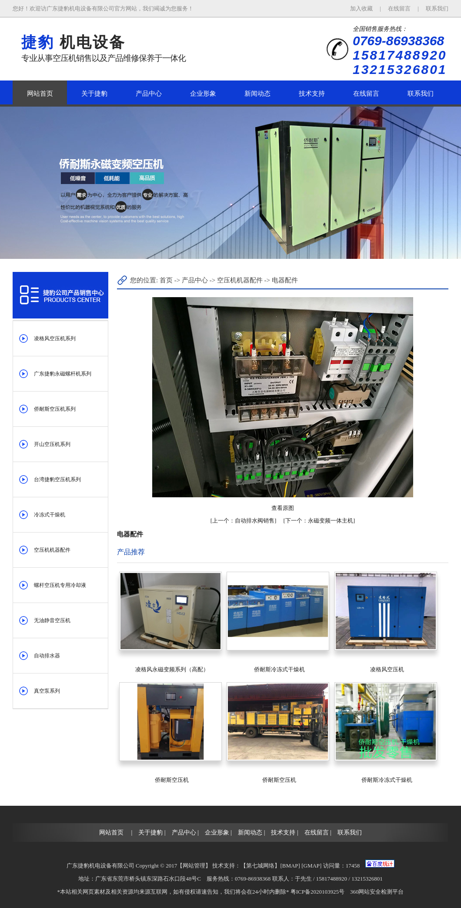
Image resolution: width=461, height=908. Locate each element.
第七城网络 (260, 865)
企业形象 (203, 93)
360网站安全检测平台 (377, 891)
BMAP (290, 865)
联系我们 (437, 8)
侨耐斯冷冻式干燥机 (279, 669)
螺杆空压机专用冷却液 (60, 585)
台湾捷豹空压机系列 (57, 479)
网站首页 (40, 93)
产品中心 (149, 93)
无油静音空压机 (52, 620)
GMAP (312, 865)
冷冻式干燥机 (49, 515)
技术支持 (312, 93)
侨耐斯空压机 (172, 780)
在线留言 (400, 8)
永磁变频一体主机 (319, 520)
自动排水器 (47, 656)
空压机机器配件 (52, 550)
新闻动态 (257, 93)
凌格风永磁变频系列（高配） (172, 669)
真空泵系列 (47, 691)
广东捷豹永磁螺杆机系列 (62, 374)
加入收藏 (362, 8)
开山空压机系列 (52, 444)
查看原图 (282, 508)
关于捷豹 (94, 93)
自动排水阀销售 (243, 520)
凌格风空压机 (387, 669)
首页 (166, 280)
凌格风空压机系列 (55, 338)
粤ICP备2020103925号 (317, 891)
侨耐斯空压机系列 (55, 409)
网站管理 (194, 865)
